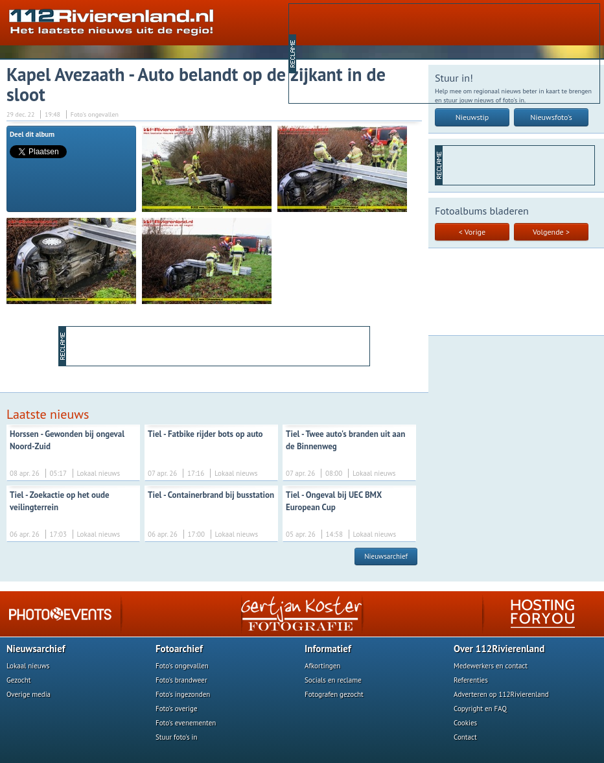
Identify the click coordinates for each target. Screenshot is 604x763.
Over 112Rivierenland (499, 648)
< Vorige (472, 232)
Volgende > (551, 232)
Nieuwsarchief (386, 556)
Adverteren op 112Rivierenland (501, 694)
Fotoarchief (179, 648)
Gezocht (18, 680)
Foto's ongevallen (182, 665)
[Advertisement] (358, 52)
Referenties (471, 680)
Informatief (328, 648)
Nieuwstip (472, 117)
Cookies (465, 722)
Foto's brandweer (181, 680)
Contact (465, 737)
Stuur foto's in (177, 737)
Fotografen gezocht (334, 694)
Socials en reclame (333, 680)
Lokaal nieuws (27, 665)
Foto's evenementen (186, 722)
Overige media (28, 694)
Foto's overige (177, 708)
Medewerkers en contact (491, 665)
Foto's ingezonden (183, 694)
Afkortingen (322, 665)
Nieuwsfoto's (551, 117)
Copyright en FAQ (480, 708)
